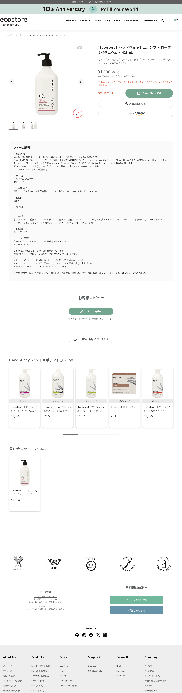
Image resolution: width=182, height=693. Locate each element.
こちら (127, 272)
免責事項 (148, 673)
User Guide (64, 653)
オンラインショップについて (45, 584)
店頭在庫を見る (137, 103)
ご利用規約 (149, 658)
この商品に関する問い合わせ (92, 339)
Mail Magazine (66, 668)
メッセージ (7, 653)
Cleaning (41, 663)
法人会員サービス (152, 678)
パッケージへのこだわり (13, 668)
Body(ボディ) (33, 35)
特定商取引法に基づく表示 (155, 668)
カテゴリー (20, 35)
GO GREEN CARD (95, 658)
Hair (36, 683)
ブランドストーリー (11, 658)
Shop (117, 20)
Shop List (92, 653)
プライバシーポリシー (154, 663)
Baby (38, 668)
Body (38, 678)
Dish (39, 658)
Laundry (42, 653)
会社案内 (148, 653)
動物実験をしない (10, 673)
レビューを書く (93, 311)
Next (176, 398)
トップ (9, 35)
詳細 (133, 76)
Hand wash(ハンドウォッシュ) (55, 35)
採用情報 (148, 688)
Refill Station (131, 20)
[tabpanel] (24, 394)
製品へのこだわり (10, 663)
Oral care (42, 688)
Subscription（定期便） (69, 673)
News (98, 20)
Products (70, 20)
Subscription (150, 20)
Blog (107, 20)
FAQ (61, 658)
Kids (37, 673)
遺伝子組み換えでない (12, 678)
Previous (5, 398)
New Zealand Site (152, 683)
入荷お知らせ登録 (151, 93)
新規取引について (45, 594)
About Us (85, 20)
